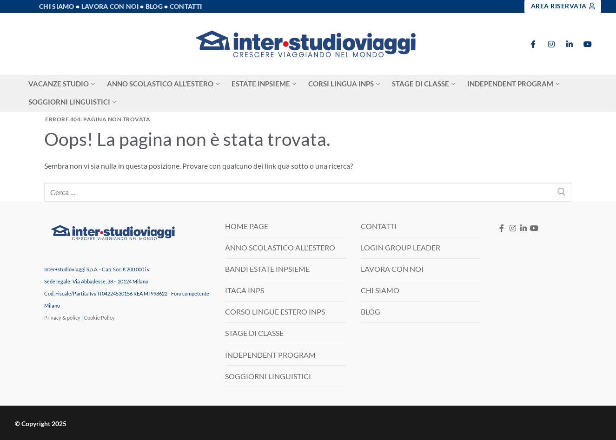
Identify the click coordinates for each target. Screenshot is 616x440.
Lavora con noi (110, 6)
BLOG (370, 311)
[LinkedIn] (569, 44)
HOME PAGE (246, 226)
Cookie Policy (99, 318)
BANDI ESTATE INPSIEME (267, 268)
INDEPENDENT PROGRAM (270, 354)
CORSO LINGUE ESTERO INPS (275, 311)
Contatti (186, 6)
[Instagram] (551, 44)
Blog (154, 6)
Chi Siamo (56, 6)
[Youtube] (587, 44)
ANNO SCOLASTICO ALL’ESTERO (280, 247)
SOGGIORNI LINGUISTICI (268, 376)
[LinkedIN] (523, 228)
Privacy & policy (62, 318)
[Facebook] (533, 44)
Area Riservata (563, 6)
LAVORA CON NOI (392, 268)
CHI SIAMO (380, 290)
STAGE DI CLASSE (254, 332)
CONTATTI (379, 226)
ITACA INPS (244, 290)
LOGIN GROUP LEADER (400, 247)
